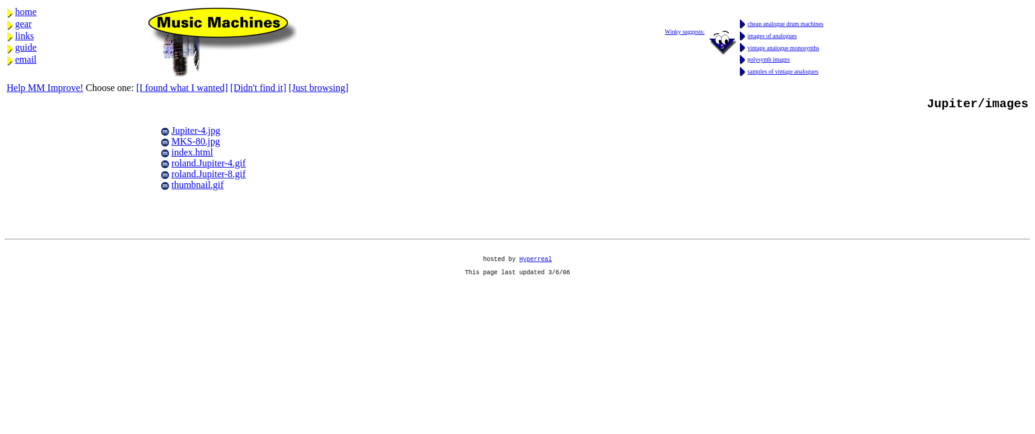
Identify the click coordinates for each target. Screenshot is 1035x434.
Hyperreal (536, 266)
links (24, 36)
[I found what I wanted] (182, 88)
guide (26, 47)
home (26, 12)
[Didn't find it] (259, 88)
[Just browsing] (318, 88)
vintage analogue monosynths (784, 48)
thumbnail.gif (197, 187)
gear (23, 24)
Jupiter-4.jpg (195, 133)
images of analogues (772, 36)
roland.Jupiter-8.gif (208, 176)
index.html (192, 154)
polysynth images (769, 59)
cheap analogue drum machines (786, 23)
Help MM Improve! (45, 88)
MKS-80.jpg (195, 144)
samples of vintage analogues (783, 71)
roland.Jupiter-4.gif (208, 165)
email (26, 59)
